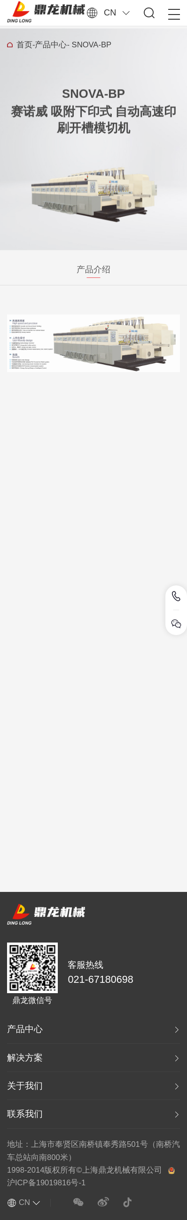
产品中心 (51, 46)
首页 (24, 46)
